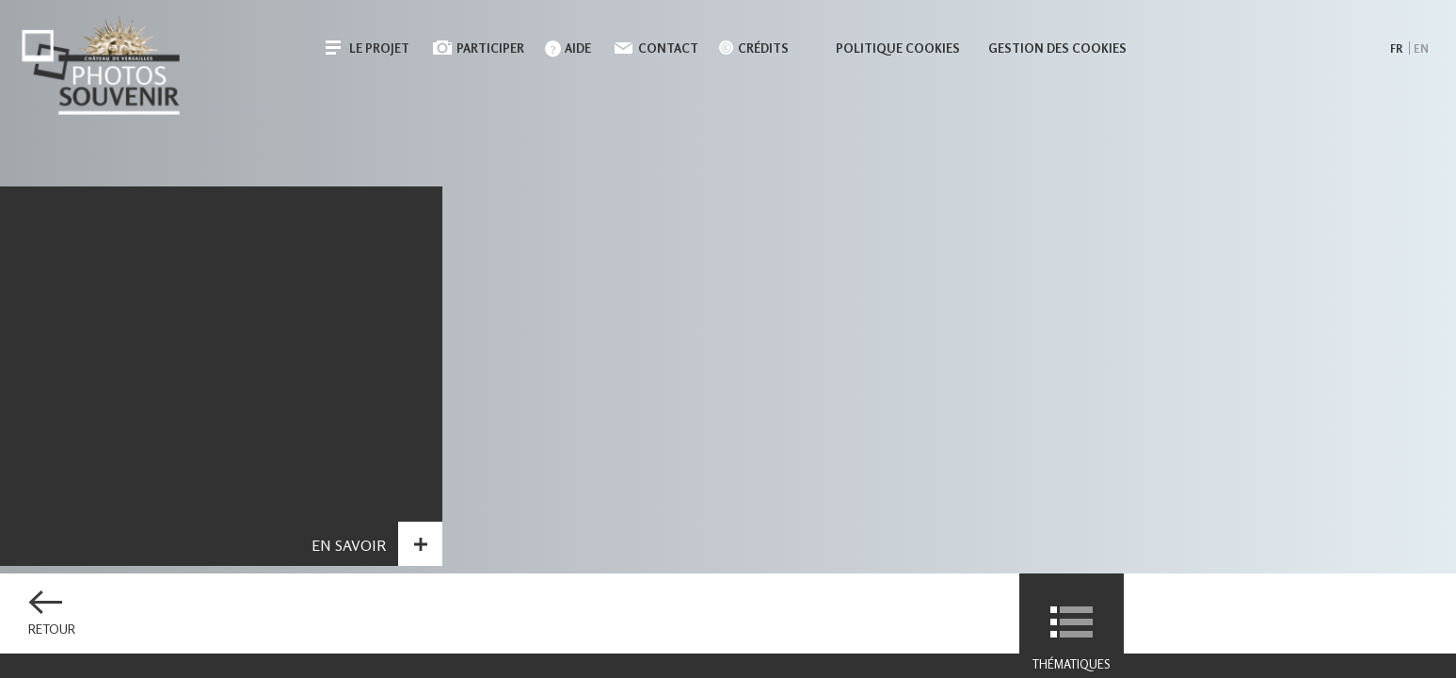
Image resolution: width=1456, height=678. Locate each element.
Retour (51, 629)
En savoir (349, 563)
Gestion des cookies (1057, 48)
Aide (578, 48)
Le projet (379, 48)
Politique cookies (898, 48)
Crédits (763, 48)
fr (1396, 48)
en (1421, 48)
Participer (490, 48)
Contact (668, 48)
